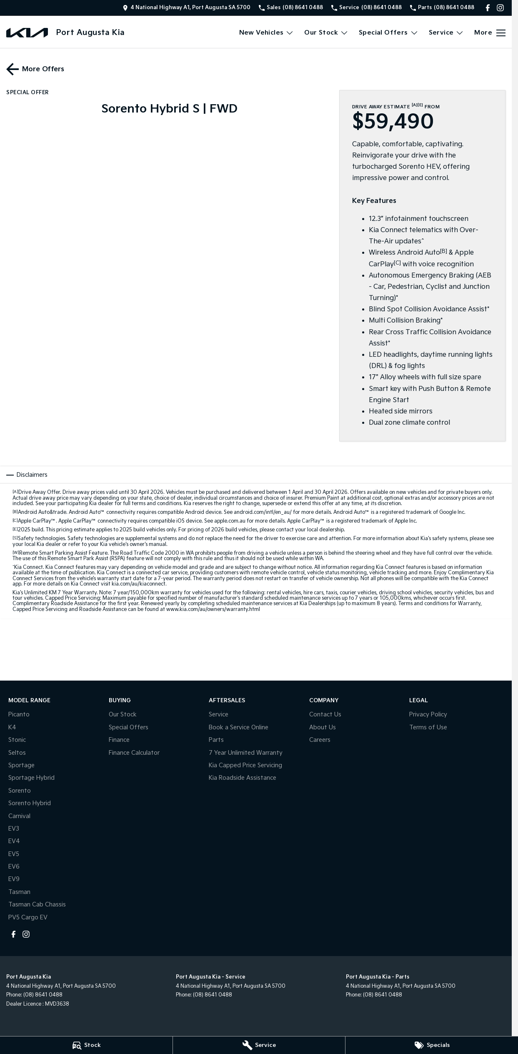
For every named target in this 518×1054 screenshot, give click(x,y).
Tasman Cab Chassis (37, 904)
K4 (12, 727)
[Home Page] (27, 33)
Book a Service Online (238, 727)
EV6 (14, 866)
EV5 (13, 854)
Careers (319, 740)
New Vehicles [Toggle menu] (266, 33)
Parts (216, 740)
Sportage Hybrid (31, 777)
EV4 (14, 841)
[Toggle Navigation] (489, 33)
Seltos (17, 752)
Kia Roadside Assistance (242, 777)
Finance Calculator (134, 752)
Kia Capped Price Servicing (245, 765)
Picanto (19, 714)
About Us (322, 727)
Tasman (19, 892)
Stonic (17, 740)
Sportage (21, 765)
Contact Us (325, 714)
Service (218, 714)
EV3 (13, 828)
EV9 (14, 879)
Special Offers (128, 727)
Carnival (19, 816)
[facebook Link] (488, 8)
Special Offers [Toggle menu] (388, 33)
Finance (119, 740)
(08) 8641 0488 (43, 995)
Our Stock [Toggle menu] (326, 33)
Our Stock (123, 714)
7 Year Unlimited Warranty (246, 752)
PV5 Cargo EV (28, 917)
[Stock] (86, 1045)
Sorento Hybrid (29, 803)
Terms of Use (428, 727)
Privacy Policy (428, 714)
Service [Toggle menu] (446, 33)
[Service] (259, 1045)
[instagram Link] (500, 8)
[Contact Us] (186, 8)
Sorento (19, 790)
